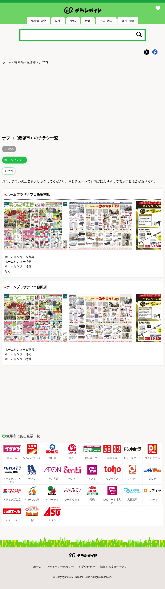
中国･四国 (106, 21)
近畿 (87, 21)
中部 (73, 21)
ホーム (7, 62)
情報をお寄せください (114, 566)
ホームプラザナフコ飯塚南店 (28, 194)
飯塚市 (31, 62)
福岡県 (19, 62)
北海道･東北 (38, 21)
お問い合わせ (87, 566)
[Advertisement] (82, 99)
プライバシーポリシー (60, 566)
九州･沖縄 (128, 21)
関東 (58, 21)
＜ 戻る (9, 149)
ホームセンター (14, 160)
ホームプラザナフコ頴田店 (26, 287)
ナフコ (8, 171)
